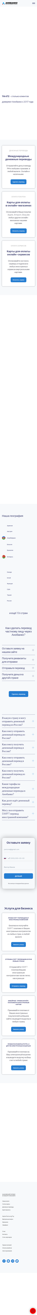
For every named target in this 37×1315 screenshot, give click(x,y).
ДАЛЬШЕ (18, 876)
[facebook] (4, 1262)
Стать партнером (7, 1237)
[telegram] (12, 1262)
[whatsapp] (17, 1262)
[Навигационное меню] (33, 3)
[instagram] (8, 1262)
